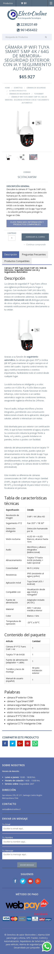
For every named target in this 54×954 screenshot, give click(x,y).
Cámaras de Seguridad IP (19, 94)
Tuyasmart (39, 94)
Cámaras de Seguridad (36, 88)
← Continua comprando (35, 244)
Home (7, 88)
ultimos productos (17, 91)
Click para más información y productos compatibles (27, 223)
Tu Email (6, 824)
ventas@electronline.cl (11, 809)
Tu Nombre (7, 837)
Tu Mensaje (7, 850)
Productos (8, 3)
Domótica (18, 88)
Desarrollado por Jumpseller (27, 947)
